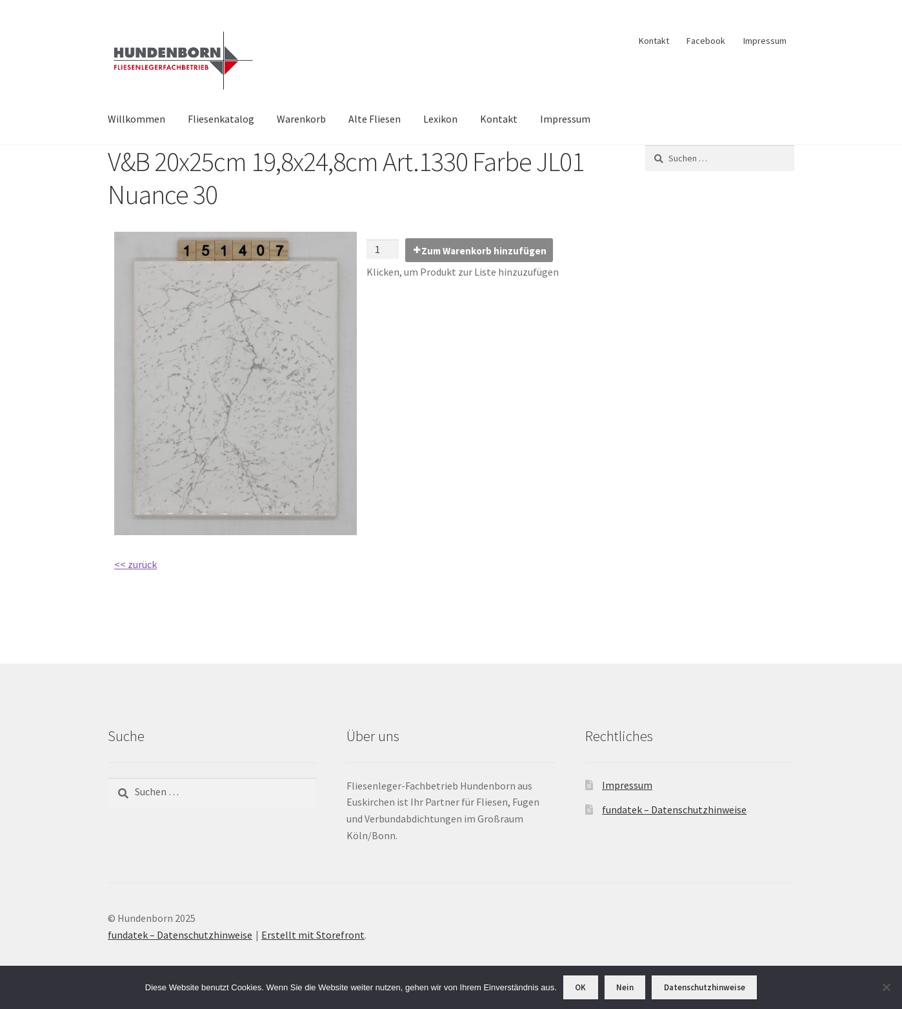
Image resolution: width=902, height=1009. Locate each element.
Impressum (765, 40)
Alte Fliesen (374, 118)
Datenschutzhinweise (704, 987)
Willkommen (136, 118)
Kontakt (654, 40)
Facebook (706, 40)
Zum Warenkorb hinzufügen (483, 251)
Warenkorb (301, 118)
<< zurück (135, 564)
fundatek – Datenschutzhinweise (674, 809)
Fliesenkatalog (221, 118)
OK (580, 987)
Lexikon (440, 118)
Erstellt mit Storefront (313, 934)
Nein (625, 987)
